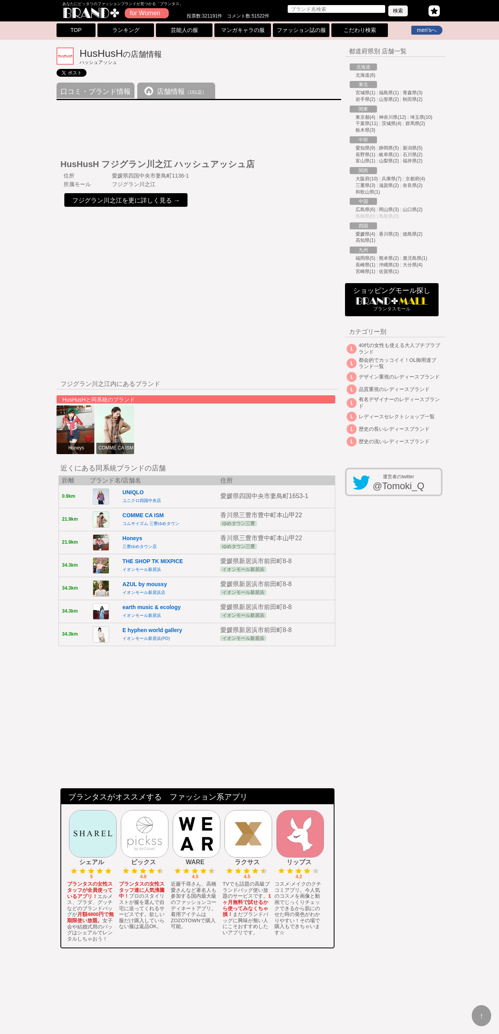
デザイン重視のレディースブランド (399, 377)
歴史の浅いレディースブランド (394, 441)
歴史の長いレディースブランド (394, 429)
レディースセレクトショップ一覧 (397, 416)
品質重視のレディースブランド (394, 389)
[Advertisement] (198, 126)
